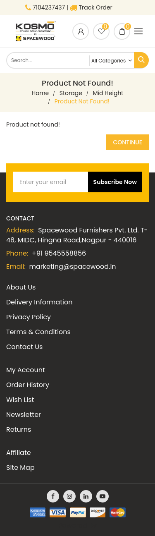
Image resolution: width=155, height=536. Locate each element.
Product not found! (82, 101)
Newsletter (23, 414)
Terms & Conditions (38, 332)
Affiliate (18, 452)
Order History (27, 385)
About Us (21, 287)
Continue (127, 142)
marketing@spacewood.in (72, 266)
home (40, 93)
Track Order (91, 7)
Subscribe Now (115, 182)
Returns (18, 429)
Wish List (20, 399)
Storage (71, 93)
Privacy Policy (28, 317)
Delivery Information (39, 302)
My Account (25, 370)
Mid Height (108, 93)
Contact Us (24, 347)
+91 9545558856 (59, 253)
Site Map (20, 467)
